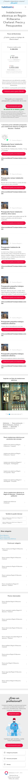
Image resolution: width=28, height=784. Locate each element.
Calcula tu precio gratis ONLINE (14, 91)
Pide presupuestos (13, 781)
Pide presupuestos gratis (14, 745)
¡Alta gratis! (14, 3)
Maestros (5, 426)
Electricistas (14, 426)
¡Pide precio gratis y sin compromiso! (13, 153)
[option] (14, 396)
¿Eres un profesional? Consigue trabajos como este (13, 159)
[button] (6, 414)
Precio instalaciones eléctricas (8, 538)
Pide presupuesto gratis (14, 106)
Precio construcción (17, 423)
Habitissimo (6, 423)
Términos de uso (13, 775)
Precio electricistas (5, 537)
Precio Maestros (4, 535)
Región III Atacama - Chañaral (11, 424)
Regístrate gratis (14, 714)
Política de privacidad (13, 777)
